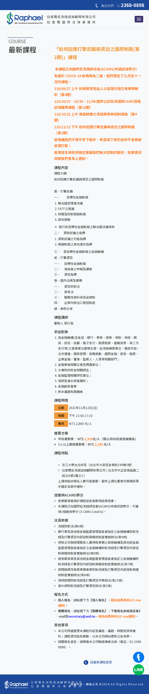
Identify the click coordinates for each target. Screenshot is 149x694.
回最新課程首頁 (98, 662)
